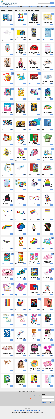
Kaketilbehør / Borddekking (40, 6)
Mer (50, 6)
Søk (52, 2)
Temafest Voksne (28, 6)
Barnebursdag (17, 6)
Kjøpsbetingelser (19, 410)
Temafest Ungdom (22, 6)
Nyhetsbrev (33, 410)
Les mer (30, 415)
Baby (12, 6)
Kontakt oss (34, 391)
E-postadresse (44, 395)
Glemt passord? (52, 402)
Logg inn (30, 391)
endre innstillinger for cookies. (36, 415)
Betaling (27, 391)
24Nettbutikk (29, 417)
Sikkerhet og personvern (26, 410)
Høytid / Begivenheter (8, 6)
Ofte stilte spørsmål (38, 410)
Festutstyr (46, 6)
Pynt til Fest (33, 6)
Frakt (15, 410)
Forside (2, 6)
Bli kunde (23, 391)
